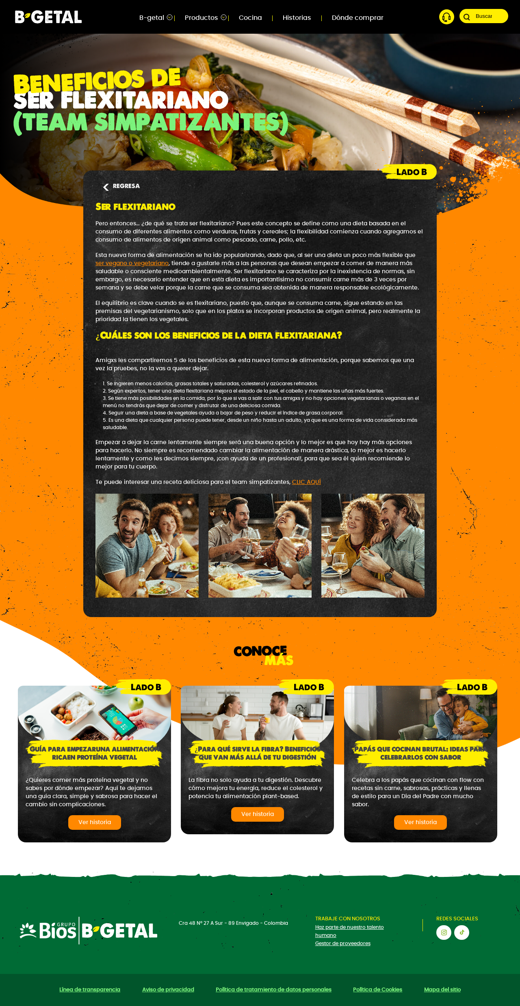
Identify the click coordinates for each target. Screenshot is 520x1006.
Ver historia (94, 822)
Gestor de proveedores (342, 943)
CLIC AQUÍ (306, 482)
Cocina (250, 18)
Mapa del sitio (442, 990)
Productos (201, 18)
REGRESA (121, 186)
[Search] (483, 16)
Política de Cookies (377, 990)
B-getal (151, 18)
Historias (297, 18)
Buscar (467, 17)
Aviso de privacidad (168, 990)
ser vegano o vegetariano (132, 263)
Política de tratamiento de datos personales (274, 990)
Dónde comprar (358, 18)
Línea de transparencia (89, 990)
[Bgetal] (48, 15)
